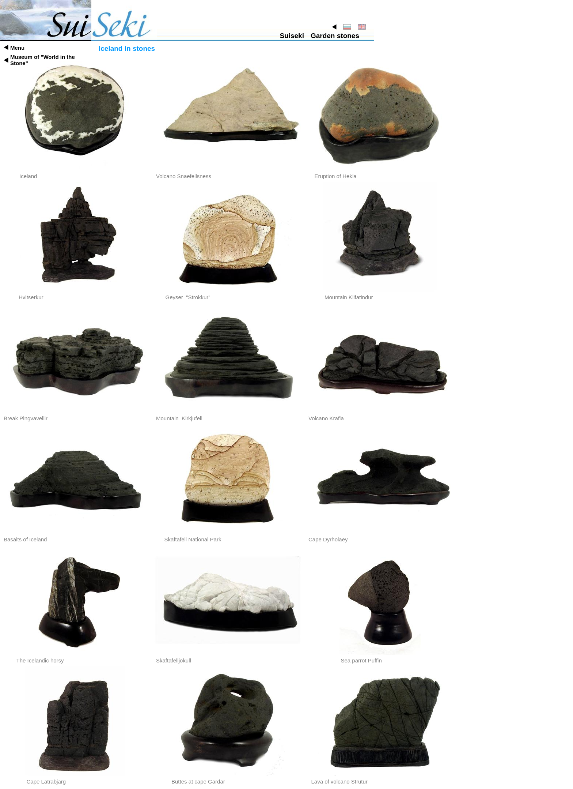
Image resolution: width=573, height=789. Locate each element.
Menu (17, 48)
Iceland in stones (127, 48)
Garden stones (335, 36)
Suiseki (292, 36)
